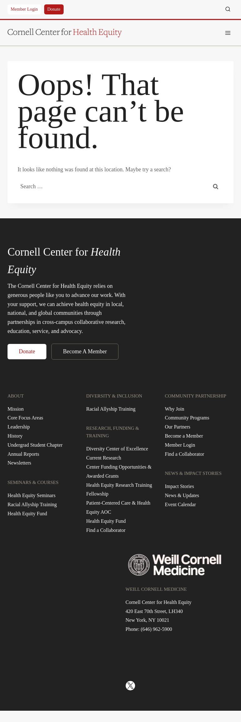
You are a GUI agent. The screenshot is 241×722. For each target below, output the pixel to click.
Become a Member (184, 436)
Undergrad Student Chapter (35, 445)
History (15, 436)
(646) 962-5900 (156, 629)
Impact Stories (179, 486)
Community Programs (187, 417)
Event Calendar (180, 504)
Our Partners (177, 426)
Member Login (24, 9)
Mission (16, 409)
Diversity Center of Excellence (117, 448)
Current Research (103, 457)
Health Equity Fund (27, 513)
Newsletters (19, 462)
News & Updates (182, 495)
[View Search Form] (227, 9)
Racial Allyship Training (32, 504)
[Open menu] (227, 33)
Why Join (174, 409)
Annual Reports (23, 454)
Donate (53, 9)
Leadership (19, 426)
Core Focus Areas (25, 417)
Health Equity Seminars (31, 495)
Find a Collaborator (105, 530)
